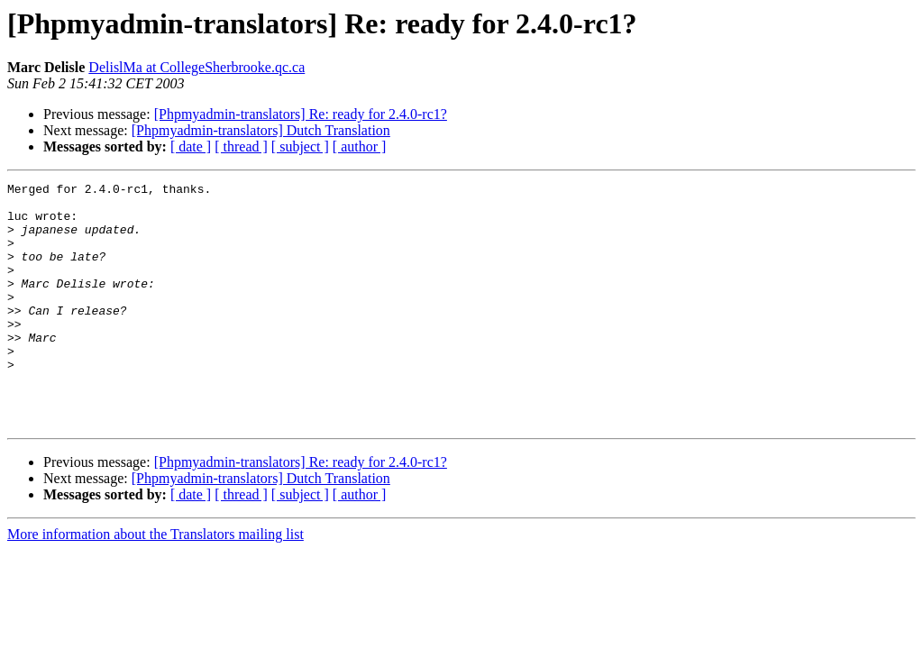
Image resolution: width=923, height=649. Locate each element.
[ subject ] (300, 146)
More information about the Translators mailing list (155, 582)
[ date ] (190, 146)
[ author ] (360, 146)
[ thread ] (241, 146)
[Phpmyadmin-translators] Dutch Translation (261, 130)
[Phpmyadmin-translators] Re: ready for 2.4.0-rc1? (300, 114)
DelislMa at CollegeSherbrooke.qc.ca (196, 67)
